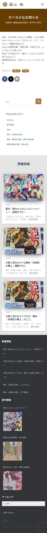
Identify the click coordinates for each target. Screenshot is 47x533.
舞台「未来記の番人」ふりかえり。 (17, 385)
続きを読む (33, 219)
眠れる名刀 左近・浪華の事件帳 (16, 467)
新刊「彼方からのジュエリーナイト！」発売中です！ (22, 351)
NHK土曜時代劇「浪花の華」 (18, 144)
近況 (8, 130)
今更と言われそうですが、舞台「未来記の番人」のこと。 (23, 375)
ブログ (25, 71)
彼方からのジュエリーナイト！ (15, 408)
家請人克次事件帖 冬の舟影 (14, 437)
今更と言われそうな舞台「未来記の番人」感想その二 (23, 363)
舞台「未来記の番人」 (15, 134)
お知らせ (16, 71)
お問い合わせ (8, 513)
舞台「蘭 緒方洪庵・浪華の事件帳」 (21, 139)
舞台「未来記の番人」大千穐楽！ (16, 392)
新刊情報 (10, 125)
